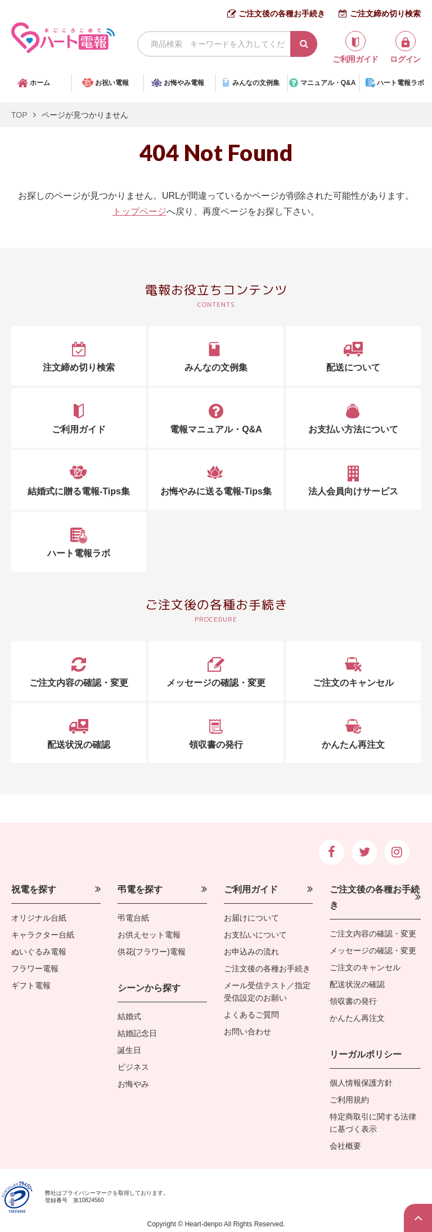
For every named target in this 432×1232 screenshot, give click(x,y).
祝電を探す (33, 889)
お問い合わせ (247, 1031)
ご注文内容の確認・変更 (373, 933)
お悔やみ (133, 1083)
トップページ (139, 211)
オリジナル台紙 (38, 917)
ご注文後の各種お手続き (281, 13)
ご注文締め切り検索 (385, 13)
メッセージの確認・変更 (373, 950)
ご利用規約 (349, 1099)
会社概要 (345, 1145)
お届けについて (251, 917)
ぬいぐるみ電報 (38, 951)
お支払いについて (255, 934)
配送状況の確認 (357, 984)
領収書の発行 (353, 1001)
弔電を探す (140, 889)
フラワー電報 (34, 968)
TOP (19, 114)
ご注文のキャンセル (365, 967)
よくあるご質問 (251, 1014)
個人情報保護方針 (361, 1082)
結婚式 (129, 1016)
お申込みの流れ (251, 951)
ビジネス (133, 1067)
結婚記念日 (137, 1033)
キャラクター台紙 (42, 934)
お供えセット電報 (149, 934)
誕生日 (129, 1050)
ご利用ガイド (251, 889)
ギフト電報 (31, 985)
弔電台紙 (133, 917)
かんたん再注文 (357, 1018)
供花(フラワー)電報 (152, 951)
